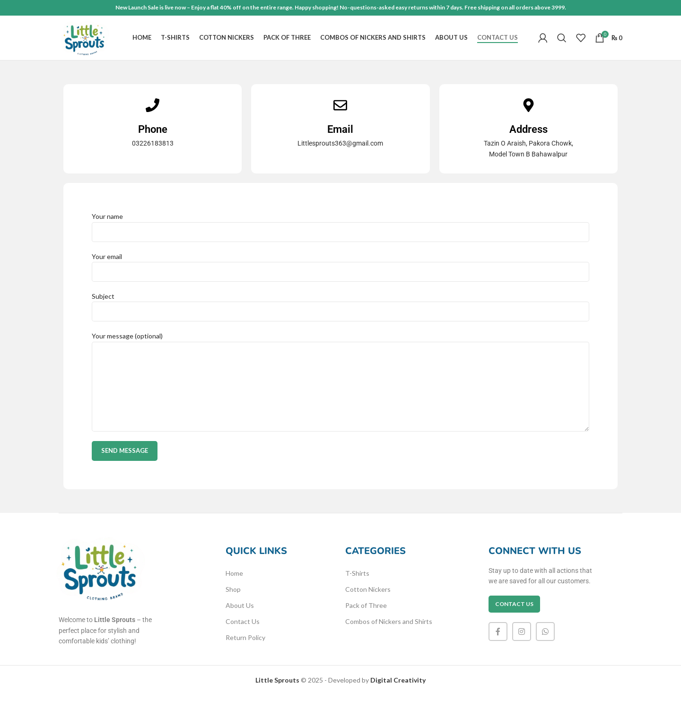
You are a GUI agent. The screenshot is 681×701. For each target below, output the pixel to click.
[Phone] (152, 111)
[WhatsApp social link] (545, 637)
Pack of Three (366, 611)
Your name (340, 229)
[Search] (561, 41)
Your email (340, 269)
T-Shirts (357, 579)
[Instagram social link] (521, 637)
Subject (340, 309)
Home (234, 579)
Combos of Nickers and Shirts (388, 627)
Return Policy (245, 643)
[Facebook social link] (498, 637)
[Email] (340, 111)
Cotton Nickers (368, 595)
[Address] (528, 111)
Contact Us (243, 627)
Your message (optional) (340, 366)
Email (340, 134)
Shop (233, 595)
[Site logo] (88, 40)
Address (528, 134)
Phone (152, 134)
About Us (240, 611)
